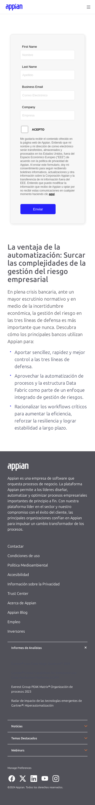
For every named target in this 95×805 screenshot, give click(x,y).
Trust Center (18, 593)
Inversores (16, 631)
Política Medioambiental (28, 565)
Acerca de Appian (22, 603)
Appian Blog (17, 612)
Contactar (16, 546)
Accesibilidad (18, 574)
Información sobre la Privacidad (34, 584)
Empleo (14, 622)
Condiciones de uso (24, 556)
